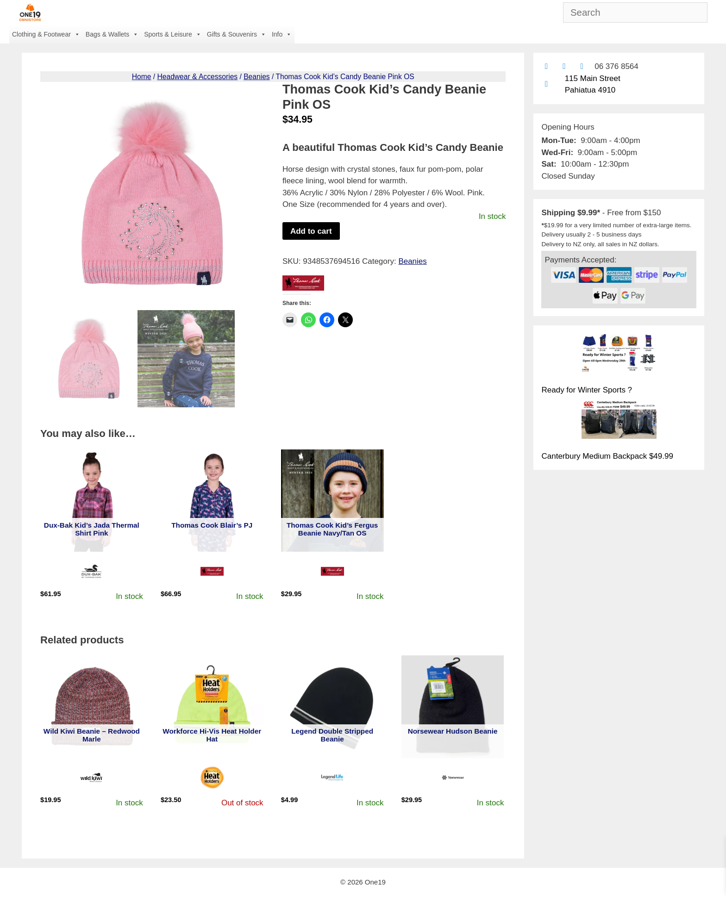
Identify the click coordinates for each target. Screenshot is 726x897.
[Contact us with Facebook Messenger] (582, 66)
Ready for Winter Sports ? (586, 390)
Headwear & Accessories (197, 77)
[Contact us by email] (546, 66)
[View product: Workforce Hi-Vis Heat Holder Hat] (212, 706)
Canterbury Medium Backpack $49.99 (607, 456)
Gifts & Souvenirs (236, 34)
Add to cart (311, 231)
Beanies (256, 77)
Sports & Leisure (172, 34)
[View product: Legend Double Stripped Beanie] (332, 706)
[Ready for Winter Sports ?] (619, 354)
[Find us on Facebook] (564, 66)
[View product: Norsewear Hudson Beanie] (452, 706)
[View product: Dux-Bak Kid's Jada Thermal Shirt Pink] (91, 500)
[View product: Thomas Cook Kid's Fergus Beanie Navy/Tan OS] (332, 500)
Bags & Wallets (112, 34)
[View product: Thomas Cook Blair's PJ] (212, 500)
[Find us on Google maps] (546, 84)
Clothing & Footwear (46, 34)
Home (141, 77)
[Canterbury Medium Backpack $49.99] (619, 421)
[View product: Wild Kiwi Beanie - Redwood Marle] (91, 706)
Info (282, 34)
